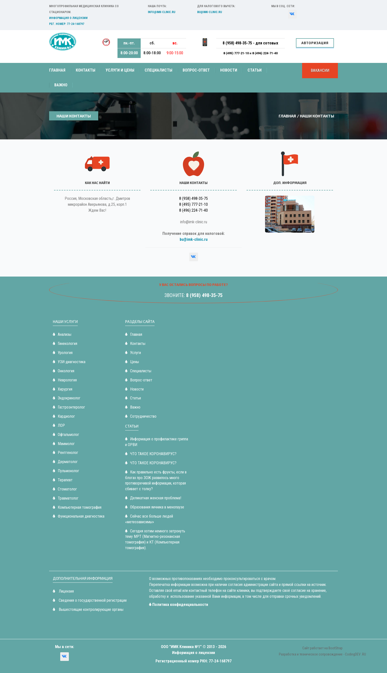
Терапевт (63, 480)
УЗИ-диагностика (69, 361)
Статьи (255, 70)
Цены (132, 361)
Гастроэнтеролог (69, 407)
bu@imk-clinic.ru (209, 12)
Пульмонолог (66, 470)
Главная (57, 70)
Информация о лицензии (68, 18)
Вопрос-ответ (196, 70)
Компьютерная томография (77, 507)
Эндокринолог (66, 398)
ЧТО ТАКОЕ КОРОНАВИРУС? (150, 453)
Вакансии (320, 70)
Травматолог (65, 498)
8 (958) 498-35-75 (193, 198)
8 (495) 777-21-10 (236, 53)
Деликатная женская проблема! (153, 498)
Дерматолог (65, 461)
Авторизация (315, 43)
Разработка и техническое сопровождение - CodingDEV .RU (322, 654)
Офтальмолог (66, 434)
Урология (63, 352)
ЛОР (59, 425)
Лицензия (63, 591)
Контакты (85, 70)
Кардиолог (64, 416)
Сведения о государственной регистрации (90, 600)
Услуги (133, 352)
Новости (228, 70)
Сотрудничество (140, 416)
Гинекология (65, 343)
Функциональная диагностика (78, 516)
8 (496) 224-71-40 (265, 53)
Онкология (63, 371)
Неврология (65, 380)
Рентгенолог (65, 452)
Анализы (62, 334)
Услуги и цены (120, 70)
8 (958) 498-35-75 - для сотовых (250, 43)
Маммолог (64, 443)
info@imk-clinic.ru (161, 12)
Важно (60, 85)
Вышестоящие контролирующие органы (88, 609)
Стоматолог (65, 489)
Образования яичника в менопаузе (154, 507)
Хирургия (62, 389)
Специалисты (158, 70)
